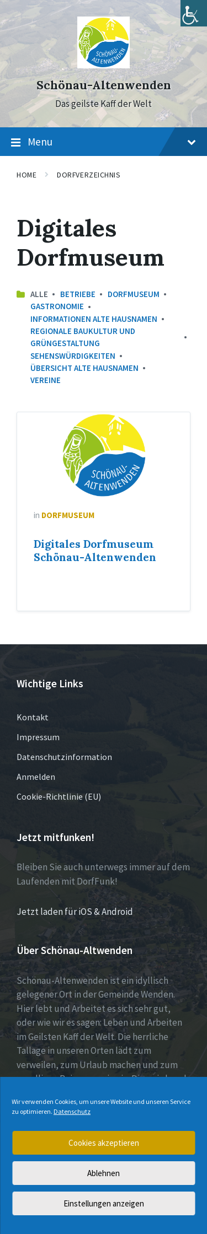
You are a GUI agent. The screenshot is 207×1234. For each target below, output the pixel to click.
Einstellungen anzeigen (103, 1203)
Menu (103, 142)
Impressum (38, 736)
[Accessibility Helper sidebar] (194, 13)
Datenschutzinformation (64, 756)
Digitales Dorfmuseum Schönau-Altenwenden (95, 550)
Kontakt (33, 717)
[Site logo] (103, 65)
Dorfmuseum (134, 294)
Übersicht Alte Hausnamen (84, 368)
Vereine (45, 380)
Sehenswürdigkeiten (72, 356)
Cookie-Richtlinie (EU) (59, 796)
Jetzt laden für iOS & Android (75, 912)
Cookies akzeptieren (103, 1143)
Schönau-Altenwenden (103, 85)
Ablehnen (103, 1173)
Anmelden (36, 776)
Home (26, 175)
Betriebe (77, 294)
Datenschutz (72, 1111)
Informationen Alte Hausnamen (93, 319)
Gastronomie (57, 306)
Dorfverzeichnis (88, 175)
